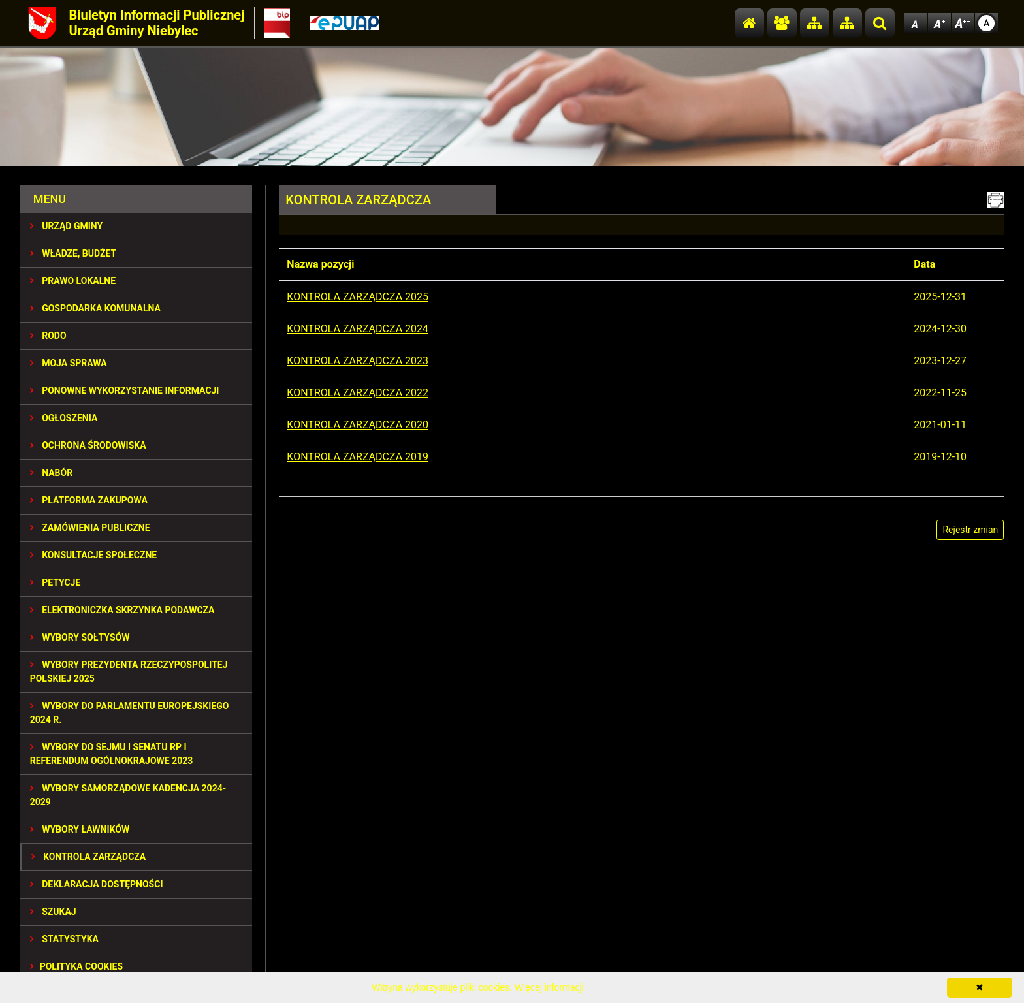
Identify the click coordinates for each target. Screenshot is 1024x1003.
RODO (48, 335)
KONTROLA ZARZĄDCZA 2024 (357, 329)
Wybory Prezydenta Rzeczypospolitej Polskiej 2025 (129, 672)
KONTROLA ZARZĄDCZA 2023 (357, 361)
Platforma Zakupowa (89, 500)
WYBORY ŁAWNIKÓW (79, 829)
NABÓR (51, 473)
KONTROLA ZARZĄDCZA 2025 (357, 297)
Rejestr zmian (970, 529)
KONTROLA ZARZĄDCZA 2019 (357, 457)
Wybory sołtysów (80, 637)
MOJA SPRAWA (68, 363)
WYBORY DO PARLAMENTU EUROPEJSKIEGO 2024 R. (129, 713)
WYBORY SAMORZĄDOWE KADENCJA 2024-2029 (128, 795)
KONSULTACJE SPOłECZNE (93, 555)
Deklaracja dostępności (96, 884)
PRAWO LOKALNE (73, 281)
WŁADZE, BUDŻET (73, 253)
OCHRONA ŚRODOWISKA (88, 445)
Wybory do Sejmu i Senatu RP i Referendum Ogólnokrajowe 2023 (111, 754)
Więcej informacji (549, 987)
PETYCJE (55, 582)
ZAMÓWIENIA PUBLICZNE (90, 527)
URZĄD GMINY (66, 226)
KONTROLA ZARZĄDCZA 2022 (357, 393)
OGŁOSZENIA (64, 418)
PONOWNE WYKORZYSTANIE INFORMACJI (124, 390)
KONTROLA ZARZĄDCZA (88, 857)
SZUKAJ (53, 911)
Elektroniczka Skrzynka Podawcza (122, 610)
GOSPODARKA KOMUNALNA (95, 308)
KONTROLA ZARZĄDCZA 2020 (357, 425)
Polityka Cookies (76, 966)
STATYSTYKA (64, 939)
